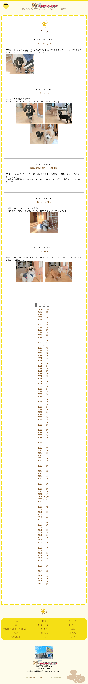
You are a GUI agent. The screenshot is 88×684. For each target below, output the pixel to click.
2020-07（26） (44, 492)
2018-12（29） (44, 541)
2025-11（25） (44, 328)
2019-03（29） (44, 533)
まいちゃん (44, 252)
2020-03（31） (44, 503)
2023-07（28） (44, 400)
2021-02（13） (44, 474)
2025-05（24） (44, 344)
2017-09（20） (44, 579)
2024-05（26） (44, 374)
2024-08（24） (44, 367)
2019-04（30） (44, 531)
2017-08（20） (44, 582)
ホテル (44, 622)
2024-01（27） (44, 385)
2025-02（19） (44, 351)
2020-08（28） (44, 490)
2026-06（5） (44, 310)
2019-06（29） (44, 526)
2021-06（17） (44, 464)
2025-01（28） (44, 354)
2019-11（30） (44, 513)
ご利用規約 (72, 634)
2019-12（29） (44, 510)
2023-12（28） (44, 387)
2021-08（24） (44, 459)
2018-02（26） (44, 567)
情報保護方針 (15, 638)
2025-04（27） (44, 346)
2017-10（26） (44, 577)
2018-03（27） (44, 564)
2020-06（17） (44, 495)
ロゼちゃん (44, 94)
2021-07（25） (44, 462)
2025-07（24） (44, 339)
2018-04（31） (44, 562)
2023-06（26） (44, 403)
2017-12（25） (44, 572)
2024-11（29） (44, 359)
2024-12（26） (44, 356)
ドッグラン (72, 626)
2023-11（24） (44, 390)
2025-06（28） (44, 341)
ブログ (15, 634)
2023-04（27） (44, 408)
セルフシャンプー (44, 626)
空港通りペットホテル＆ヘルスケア (44, 663)
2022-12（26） (44, 418)
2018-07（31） (44, 554)
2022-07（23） (44, 431)
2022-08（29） (44, 428)
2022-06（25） (44, 433)
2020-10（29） (44, 485)
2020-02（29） (44, 505)
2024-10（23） (44, 362)
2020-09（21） (44, 487)
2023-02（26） (44, 413)
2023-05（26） (44, 405)
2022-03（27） (44, 441)
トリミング (15, 626)
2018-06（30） (44, 556)
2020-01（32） (44, 508)
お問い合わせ (44, 634)
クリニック (72, 622)
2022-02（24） (44, 444)
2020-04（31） (44, 500)
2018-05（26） (44, 559)
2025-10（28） (44, 331)
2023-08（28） (44, 398)
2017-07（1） (44, 585)
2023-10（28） (44, 392)
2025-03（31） (44, 349)
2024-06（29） (44, 372)
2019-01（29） (44, 538)
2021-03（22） (44, 472)
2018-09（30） (44, 549)
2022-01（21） (44, 446)
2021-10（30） (44, 454)
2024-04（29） (44, 377)
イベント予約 (72, 638)
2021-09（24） (44, 456)
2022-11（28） (44, 421)
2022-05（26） (44, 436)
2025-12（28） (44, 326)
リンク (44, 638)
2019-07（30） (44, 523)
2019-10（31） (44, 515)
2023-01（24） (44, 415)
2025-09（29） (44, 333)
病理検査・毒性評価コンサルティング (15, 630)
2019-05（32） (44, 528)
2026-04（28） (44, 315)
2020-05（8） (44, 497)
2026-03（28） (44, 318)
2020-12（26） (44, 480)
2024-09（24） (44, 364)
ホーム (15, 622)
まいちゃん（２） (44, 203)
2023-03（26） (44, 410)
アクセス (44, 630)
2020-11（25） (44, 482)
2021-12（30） (44, 449)
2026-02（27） (44, 321)
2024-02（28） (44, 382)
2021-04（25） (44, 469)
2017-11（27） (44, 574)
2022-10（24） (44, 423)
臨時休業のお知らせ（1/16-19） (44, 169)
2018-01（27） (44, 569)
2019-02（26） (44, 536)
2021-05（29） (44, 467)
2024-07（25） (44, 369)
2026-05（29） (44, 313)
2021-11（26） (44, 451)
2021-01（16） (44, 477)
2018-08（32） (44, 551)
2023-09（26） (44, 395)
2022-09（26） (44, 426)
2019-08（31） (44, 521)
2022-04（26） (44, 439)
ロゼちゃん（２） (44, 44)
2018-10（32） (44, 546)
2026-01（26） (44, 323)
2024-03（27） (44, 380)
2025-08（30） (44, 336)
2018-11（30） (44, 544)
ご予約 (72, 630)
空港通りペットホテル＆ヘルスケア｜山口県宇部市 (44, 6)
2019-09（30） (44, 518)
